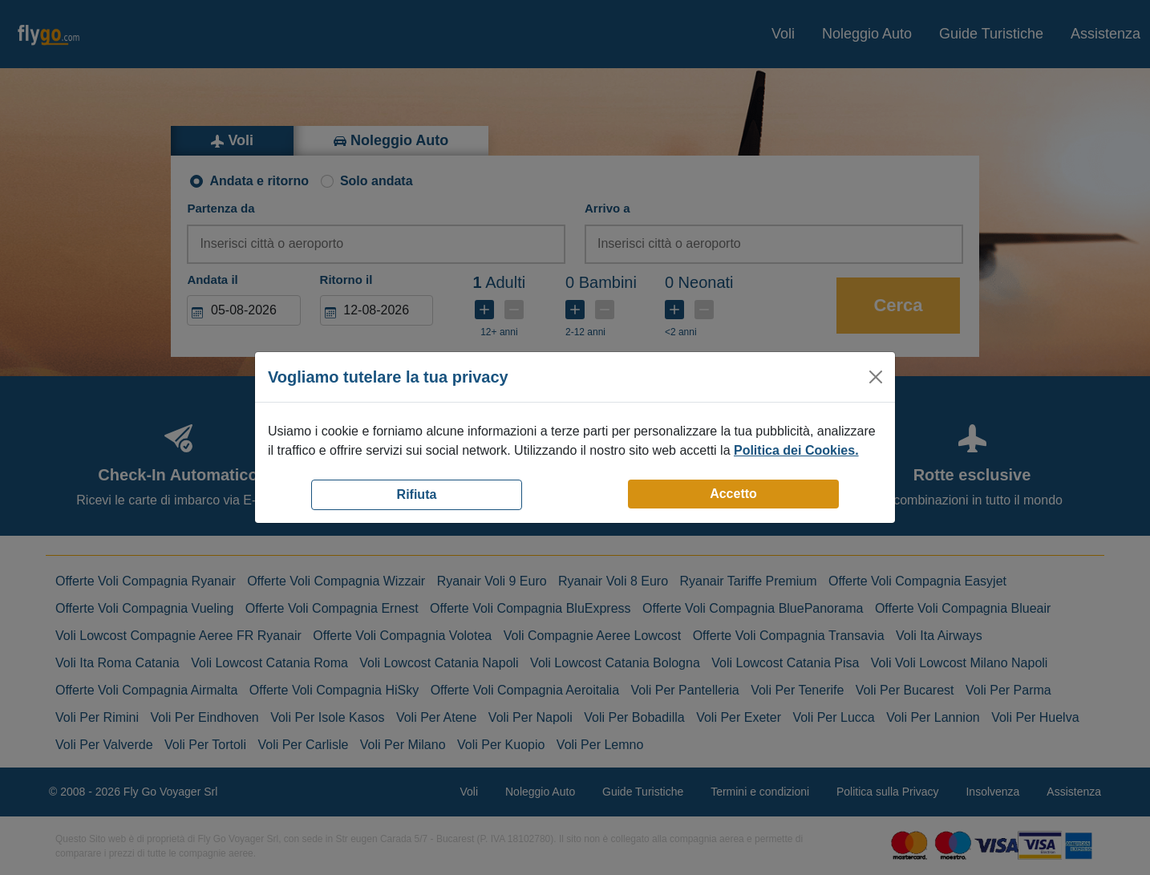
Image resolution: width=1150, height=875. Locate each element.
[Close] (876, 377)
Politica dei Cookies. (796, 450)
